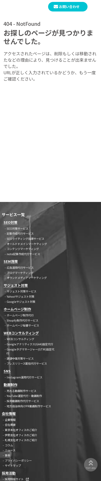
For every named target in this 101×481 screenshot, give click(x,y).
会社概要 (10, 425)
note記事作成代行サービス (23, 254)
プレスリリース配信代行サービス (27, 363)
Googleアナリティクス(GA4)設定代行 (30, 344)
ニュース (10, 450)
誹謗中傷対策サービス (20, 358)
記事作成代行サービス (20, 233)
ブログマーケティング (20, 273)
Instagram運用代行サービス (24, 377)
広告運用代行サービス (20, 267)
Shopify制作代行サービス (22, 320)
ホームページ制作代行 (20, 315)
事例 (7, 455)
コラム (9, 445)
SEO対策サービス (17, 228)
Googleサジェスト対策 (21, 302)
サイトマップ (13, 465)
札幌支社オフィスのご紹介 (21, 440)
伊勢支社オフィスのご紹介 (21, 435)
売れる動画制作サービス (21, 391)
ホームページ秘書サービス (23, 325)
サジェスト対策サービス (21, 291)
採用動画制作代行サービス (23, 401)
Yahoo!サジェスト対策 (20, 296)
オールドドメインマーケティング (27, 244)
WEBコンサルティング (20, 339)
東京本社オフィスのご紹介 (21, 430)
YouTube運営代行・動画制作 (24, 396)
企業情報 (10, 420)
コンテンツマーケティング (23, 249)
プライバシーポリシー (18, 460)
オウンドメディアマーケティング (27, 278)
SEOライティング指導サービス (25, 239)
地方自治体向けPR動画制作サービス (29, 406)
